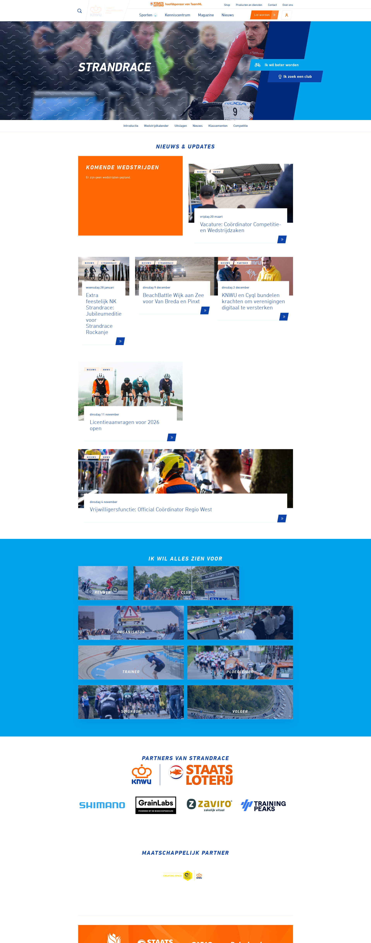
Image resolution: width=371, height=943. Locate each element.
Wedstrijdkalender (156, 125)
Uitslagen (181, 125)
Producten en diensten (249, 4)
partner (253, 307)
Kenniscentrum (177, 15)
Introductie (130, 125)
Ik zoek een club (295, 76)
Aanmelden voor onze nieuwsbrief (121, 839)
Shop (227, 4)
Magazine (206, 15)
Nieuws (228, 15)
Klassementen (218, 125)
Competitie (240, 125)
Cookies (217, 938)
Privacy (253, 938)
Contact (272, 4)
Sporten (148, 15)
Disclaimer (235, 938)
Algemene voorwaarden (280, 938)
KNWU (216, 208)
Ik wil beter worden (277, 65)
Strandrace (109, 299)
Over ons (288, 4)
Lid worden (264, 14)
